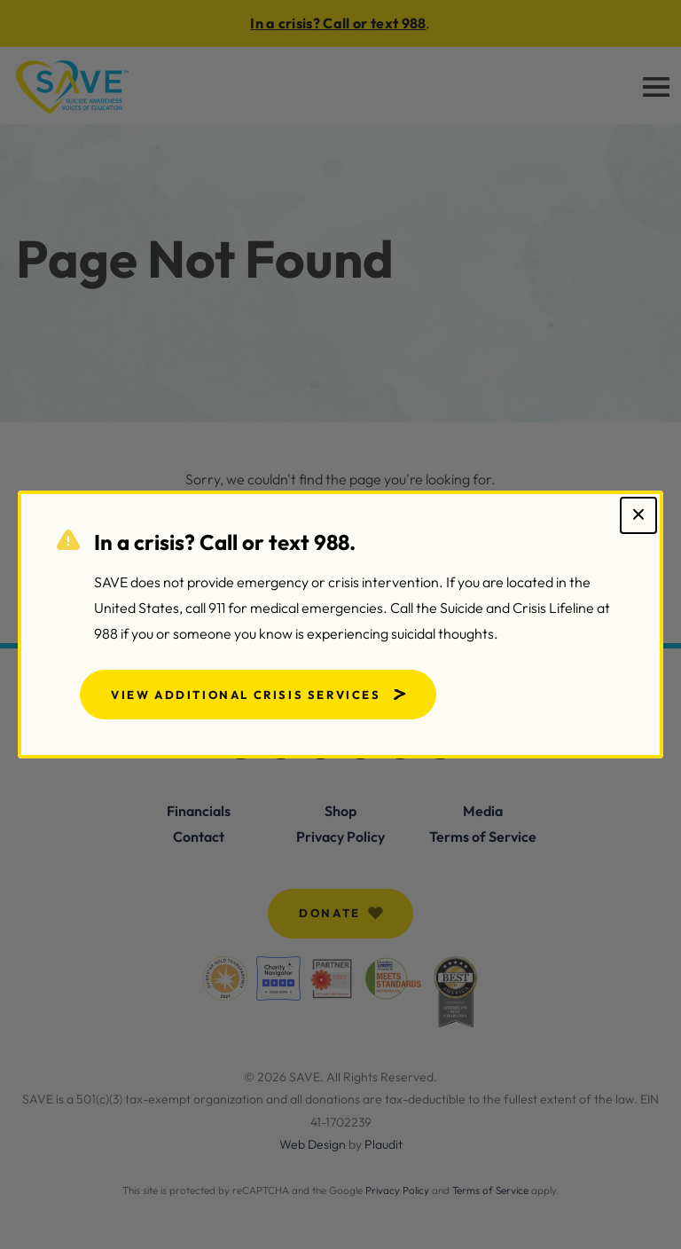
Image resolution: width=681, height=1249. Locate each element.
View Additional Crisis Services (246, 694)
